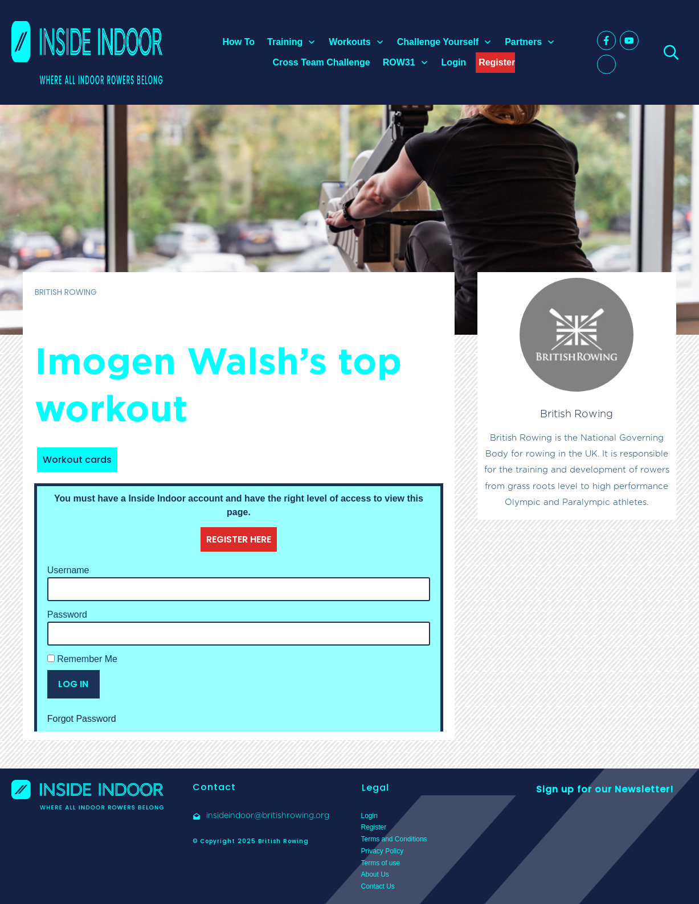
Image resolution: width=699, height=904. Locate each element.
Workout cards (77, 459)
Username (68, 570)
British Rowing (576, 414)
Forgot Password (81, 719)
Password (67, 614)
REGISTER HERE (238, 539)
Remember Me (82, 659)
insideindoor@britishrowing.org (267, 815)
